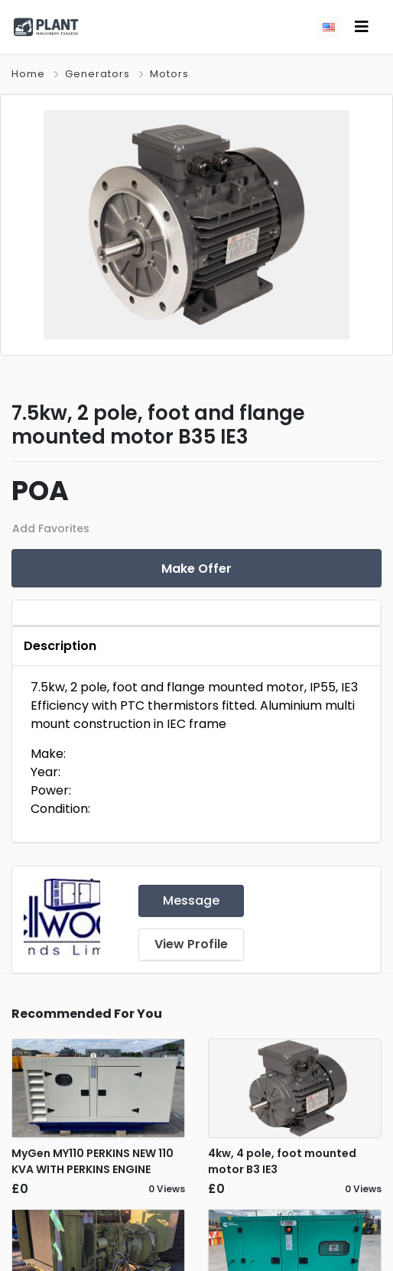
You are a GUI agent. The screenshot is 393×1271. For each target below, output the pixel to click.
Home (28, 73)
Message (191, 900)
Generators (97, 73)
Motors (169, 73)
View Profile (191, 944)
